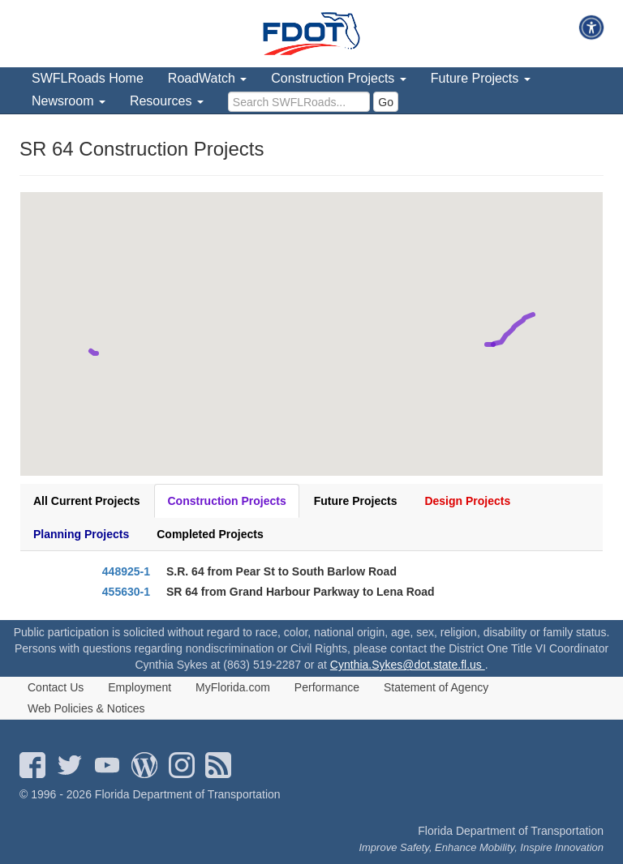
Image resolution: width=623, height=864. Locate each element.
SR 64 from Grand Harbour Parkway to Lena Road (300, 591)
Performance (326, 687)
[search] (299, 102)
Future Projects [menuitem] (481, 78)
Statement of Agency (436, 687)
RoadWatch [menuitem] (207, 78)
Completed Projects (210, 534)
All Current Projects (86, 500)
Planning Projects (81, 534)
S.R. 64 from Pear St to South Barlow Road (281, 571)
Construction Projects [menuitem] (338, 78)
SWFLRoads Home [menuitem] (88, 78)
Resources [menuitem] (167, 101)
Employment (139, 687)
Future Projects (355, 500)
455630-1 (126, 591)
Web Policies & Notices (86, 708)
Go (385, 102)
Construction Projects (226, 500)
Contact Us (56, 687)
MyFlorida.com (232, 687)
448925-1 (126, 571)
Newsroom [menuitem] (68, 101)
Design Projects (467, 500)
